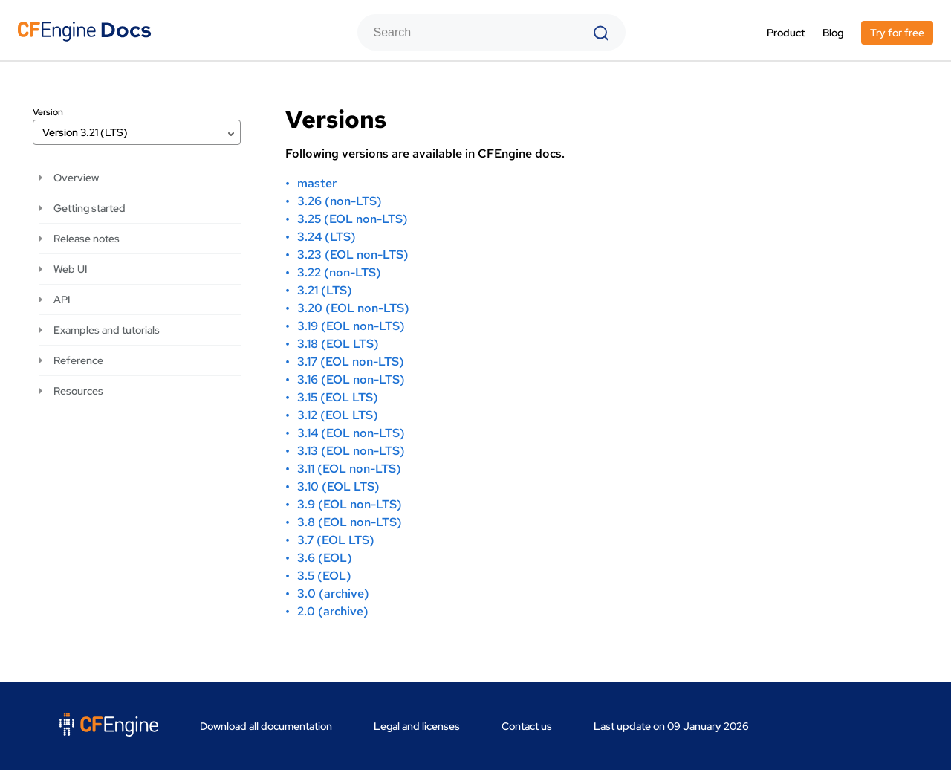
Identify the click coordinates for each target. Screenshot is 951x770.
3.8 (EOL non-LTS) (349, 522)
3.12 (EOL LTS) (337, 415)
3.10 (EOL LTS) (338, 486)
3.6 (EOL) (324, 558)
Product (786, 32)
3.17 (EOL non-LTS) (350, 361)
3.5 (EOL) (324, 575)
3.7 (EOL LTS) (335, 540)
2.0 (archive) (333, 611)
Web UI (70, 269)
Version (48, 112)
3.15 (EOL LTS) (337, 397)
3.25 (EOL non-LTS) (352, 219)
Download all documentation (266, 726)
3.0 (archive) (333, 593)
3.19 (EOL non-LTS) (351, 326)
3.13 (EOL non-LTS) (351, 451)
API (61, 299)
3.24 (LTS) (326, 237)
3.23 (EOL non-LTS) (353, 254)
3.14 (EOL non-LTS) (351, 433)
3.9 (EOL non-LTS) (349, 504)
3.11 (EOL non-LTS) (349, 468)
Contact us (527, 726)
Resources (78, 391)
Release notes (86, 238)
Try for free (897, 32)
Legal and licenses (417, 726)
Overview (76, 177)
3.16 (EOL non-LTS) (351, 379)
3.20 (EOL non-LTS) (353, 308)
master (317, 183)
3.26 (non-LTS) (339, 201)
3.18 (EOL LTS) (338, 344)
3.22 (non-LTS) (339, 272)
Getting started (89, 208)
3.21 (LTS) (324, 290)
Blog (832, 32)
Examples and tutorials (106, 330)
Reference (78, 360)
